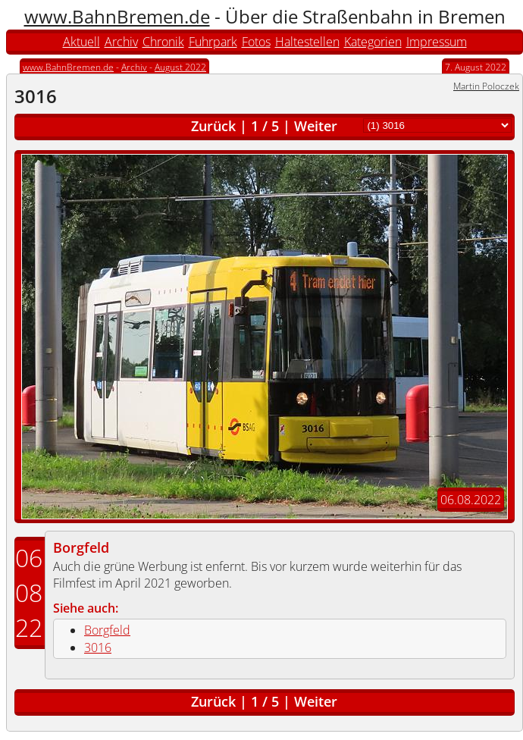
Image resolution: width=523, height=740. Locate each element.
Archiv (121, 41)
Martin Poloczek (486, 86)
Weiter (315, 126)
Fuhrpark (213, 41)
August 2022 (180, 67)
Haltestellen (307, 41)
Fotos (256, 41)
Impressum (436, 41)
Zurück (213, 126)
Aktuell (81, 41)
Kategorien (373, 41)
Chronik (163, 41)
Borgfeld (81, 547)
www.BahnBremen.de (117, 16)
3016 (97, 647)
